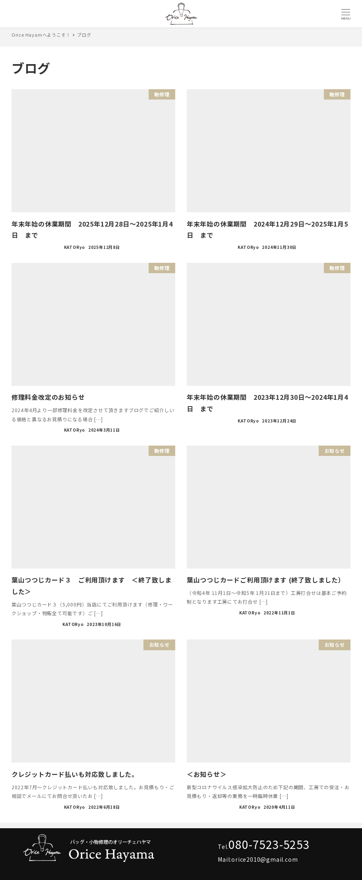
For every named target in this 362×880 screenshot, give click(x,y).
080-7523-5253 (269, 844)
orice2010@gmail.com (264, 859)
